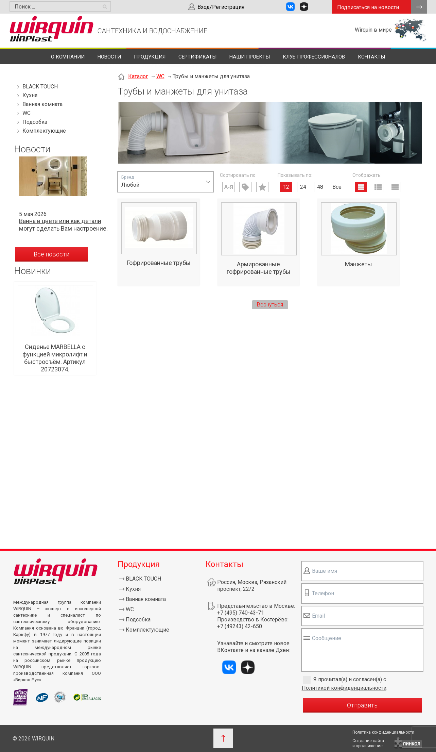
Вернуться (270, 304)
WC (26, 113)
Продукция (149, 57)
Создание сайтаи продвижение (368, 743)
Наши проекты (249, 57)
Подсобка (34, 122)
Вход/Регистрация (220, 7)
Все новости (51, 254)
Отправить (362, 705)
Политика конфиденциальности (383, 732)
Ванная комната (42, 104)
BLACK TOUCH (40, 86)
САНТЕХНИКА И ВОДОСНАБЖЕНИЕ (152, 31)
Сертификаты (197, 57)
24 (303, 187)
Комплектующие (44, 131)
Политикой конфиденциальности (344, 688)
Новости (109, 57)
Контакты (371, 57)
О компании (68, 57)
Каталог (138, 76)
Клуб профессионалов (314, 57)
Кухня (29, 95)
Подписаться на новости (368, 7)
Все (337, 187)
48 (320, 187)
